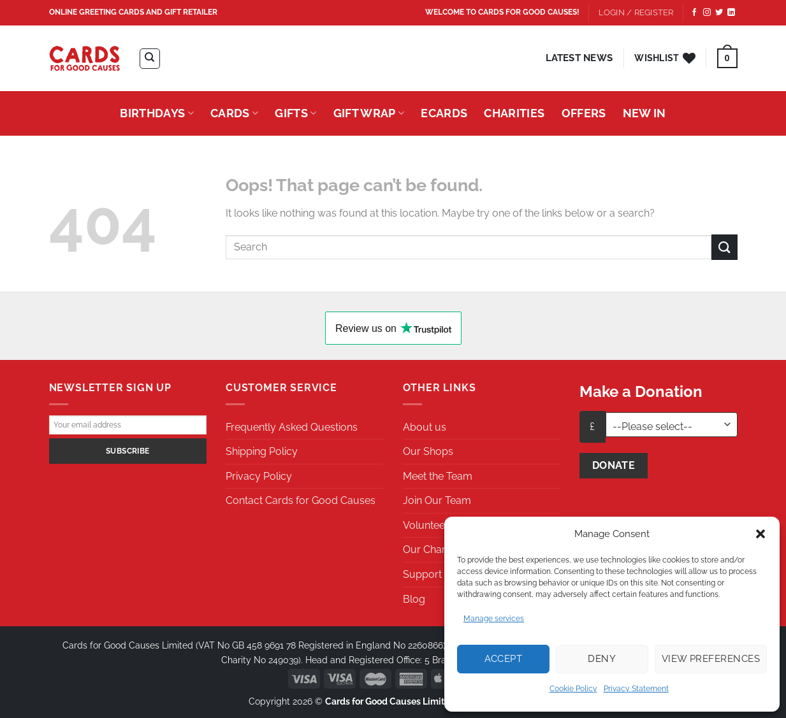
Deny (602, 658)
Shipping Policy (262, 451)
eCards (444, 113)
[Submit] (724, 246)
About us (424, 427)
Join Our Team (437, 500)
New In (644, 113)
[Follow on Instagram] (707, 12)
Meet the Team (437, 476)
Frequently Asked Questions (292, 427)
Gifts (295, 113)
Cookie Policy (573, 688)
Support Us (430, 574)
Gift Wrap (369, 113)
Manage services (493, 618)
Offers (584, 113)
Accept (503, 658)
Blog (414, 599)
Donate (614, 465)
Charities (514, 113)
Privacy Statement (636, 688)
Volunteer (426, 525)
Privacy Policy (259, 476)
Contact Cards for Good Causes (300, 500)
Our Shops (428, 451)
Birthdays (157, 113)
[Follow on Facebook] (694, 12)
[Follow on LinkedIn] (731, 12)
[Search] (150, 58)
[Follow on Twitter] (719, 12)
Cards (234, 113)
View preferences (711, 658)
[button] (760, 534)
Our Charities (433, 549)
